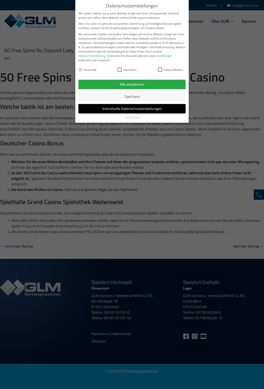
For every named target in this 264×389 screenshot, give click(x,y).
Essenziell (87, 67)
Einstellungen (164, 53)
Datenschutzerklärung (91, 53)
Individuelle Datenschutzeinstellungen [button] (132, 106)
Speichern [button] (132, 94)
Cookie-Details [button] (132, 115)
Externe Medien (170, 67)
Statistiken (127, 67)
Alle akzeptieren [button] (132, 82)
